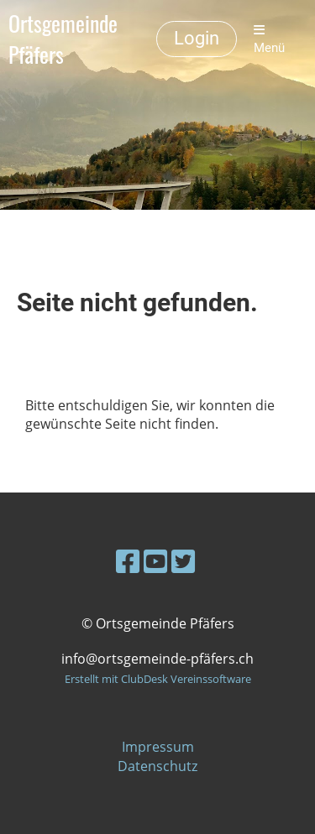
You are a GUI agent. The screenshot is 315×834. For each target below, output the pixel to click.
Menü (269, 39)
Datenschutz (157, 766)
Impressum (158, 747)
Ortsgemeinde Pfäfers (63, 39)
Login (196, 38)
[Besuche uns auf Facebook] (127, 561)
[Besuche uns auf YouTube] (155, 561)
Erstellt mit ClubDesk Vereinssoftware (158, 678)
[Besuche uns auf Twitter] (183, 561)
